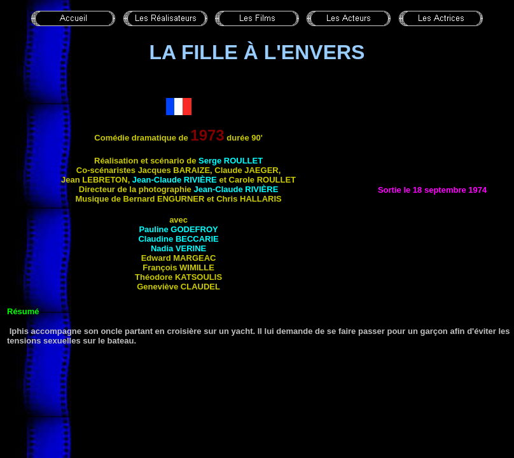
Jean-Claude (174, 179)
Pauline (178, 229)
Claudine (178, 239)
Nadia (178, 248)
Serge (230, 160)
